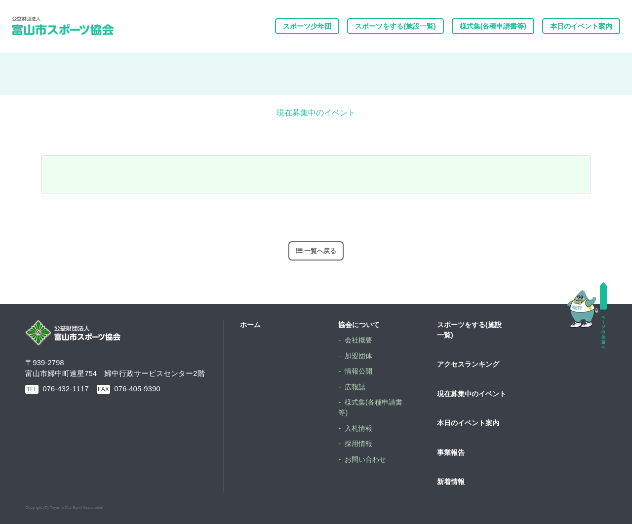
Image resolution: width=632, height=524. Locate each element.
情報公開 (358, 371)
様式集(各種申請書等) (493, 26)
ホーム (250, 325)
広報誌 (355, 387)
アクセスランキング (468, 364)
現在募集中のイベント (471, 394)
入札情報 (358, 428)
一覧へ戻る (320, 251)
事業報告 (451, 452)
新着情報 (451, 482)
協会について (359, 325)
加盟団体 (358, 356)
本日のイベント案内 (581, 26)
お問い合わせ (365, 459)
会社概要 (358, 340)
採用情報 (358, 444)
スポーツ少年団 (307, 26)
